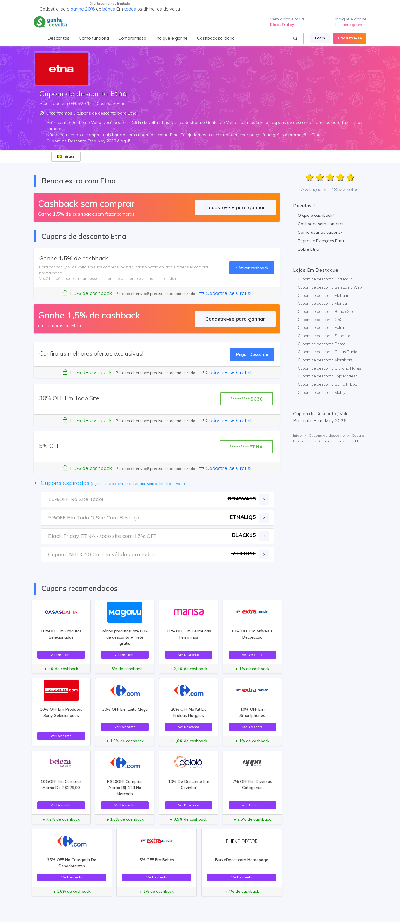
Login (320, 38)
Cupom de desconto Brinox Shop (327, 311)
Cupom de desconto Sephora (324, 335)
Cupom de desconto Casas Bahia (327, 351)
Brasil (66, 156)
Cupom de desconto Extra (321, 327)
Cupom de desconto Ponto (321, 344)
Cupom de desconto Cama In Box (327, 384)
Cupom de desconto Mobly (321, 392)
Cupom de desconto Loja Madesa (328, 376)
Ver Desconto (61, 654)
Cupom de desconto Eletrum (323, 295)
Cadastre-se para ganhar (235, 207)
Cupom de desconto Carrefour (325, 279)
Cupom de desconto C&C (320, 319)
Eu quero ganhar (350, 24)
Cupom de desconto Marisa (322, 303)
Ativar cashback (252, 267)
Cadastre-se (350, 38)
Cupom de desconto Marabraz (325, 360)
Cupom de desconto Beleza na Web (330, 287)
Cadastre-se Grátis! (225, 293)
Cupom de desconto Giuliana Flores (329, 368)
